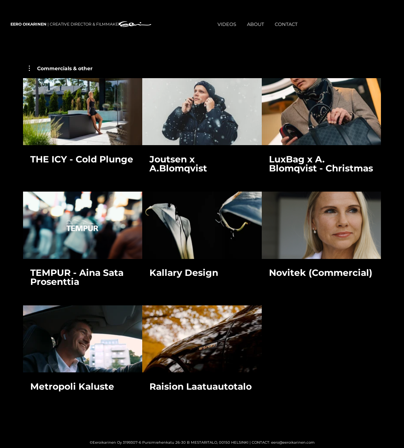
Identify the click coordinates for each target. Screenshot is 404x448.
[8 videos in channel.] (202, 239)
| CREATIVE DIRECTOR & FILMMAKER (65, 24)
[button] (61, 68)
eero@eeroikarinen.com (293, 442)
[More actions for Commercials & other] (61, 68)
